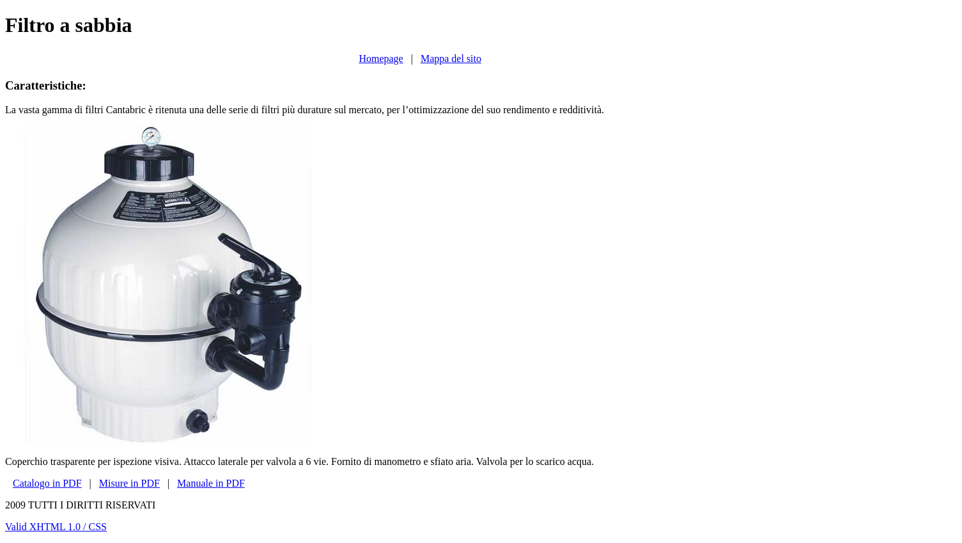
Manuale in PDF (211, 483)
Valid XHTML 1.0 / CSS (56, 526)
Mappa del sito (451, 58)
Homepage (381, 58)
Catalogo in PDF (47, 483)
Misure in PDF (129, 483)
